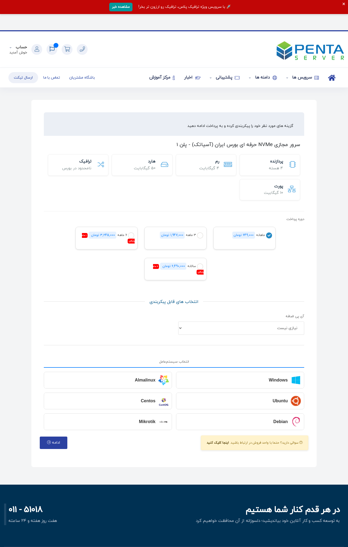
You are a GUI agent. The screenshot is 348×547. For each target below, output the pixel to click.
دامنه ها (265, 77)
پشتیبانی (227, 77)
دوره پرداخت (295, 219)
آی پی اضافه (295, 316)
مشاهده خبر (121, 7)
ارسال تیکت (23, 77)
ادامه (53, 442)
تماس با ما (51, 77)
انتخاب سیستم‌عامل (174, 361)
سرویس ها (305, 77)
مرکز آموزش (162, 77)
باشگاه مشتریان (82, 77)
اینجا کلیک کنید (218, 443)
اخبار (192, 77)
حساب (20, 47)
